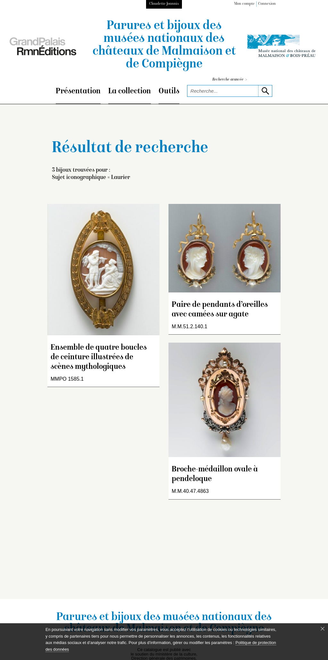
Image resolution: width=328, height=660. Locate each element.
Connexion (267, 4)
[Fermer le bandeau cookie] (322, 629)
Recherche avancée (229, 80)
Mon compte (244, 4)
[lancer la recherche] (265, 91)
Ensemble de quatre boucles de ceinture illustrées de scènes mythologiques (99, 357)
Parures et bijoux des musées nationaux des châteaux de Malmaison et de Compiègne (164, 45)
